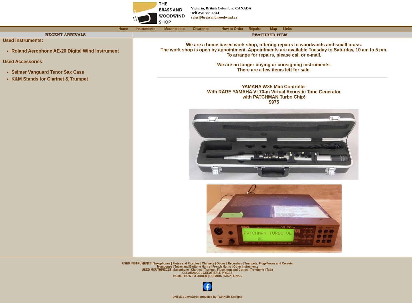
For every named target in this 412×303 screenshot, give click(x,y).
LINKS (237, 276)
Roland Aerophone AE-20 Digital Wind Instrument (65, 51)
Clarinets (208, 263)
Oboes (221, 263)
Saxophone (181, 269)
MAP (227, 276)
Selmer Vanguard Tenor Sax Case (47, 72)
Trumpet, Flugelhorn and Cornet (226, 269)
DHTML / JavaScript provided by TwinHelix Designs (207, 296)
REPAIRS (215, 276)
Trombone (257, 269)
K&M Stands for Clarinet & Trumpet (49, 79)
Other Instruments (245, 266)
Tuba (269, 269)
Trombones (164, 266)
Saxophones (161, 263)
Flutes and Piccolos (186, 263)
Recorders (235, 263)
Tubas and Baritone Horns (192, 266)
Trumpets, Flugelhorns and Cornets (268, 263)
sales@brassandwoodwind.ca (214, 17)
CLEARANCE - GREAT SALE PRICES (207, 272)
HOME (177, 276)
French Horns (221, 266)
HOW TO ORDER (195, 276)
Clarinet (196, 269)
